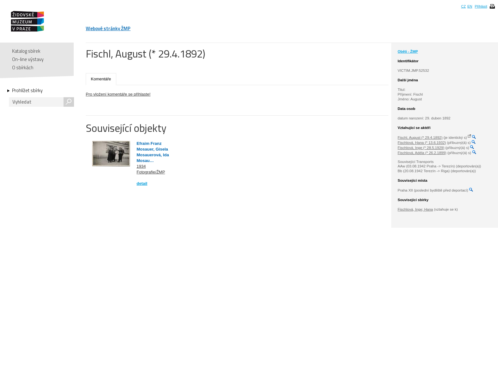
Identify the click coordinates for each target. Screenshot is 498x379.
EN (469, 6)
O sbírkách (22, 67)
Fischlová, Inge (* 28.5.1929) (421, 148)
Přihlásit (481, 6)
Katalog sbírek (26, 51)
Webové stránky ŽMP (108, 28)
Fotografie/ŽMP (151, 172)
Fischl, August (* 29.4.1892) (420, 137)
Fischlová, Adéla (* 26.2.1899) (422, 153)
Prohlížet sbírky (27, 90)
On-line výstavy (28, 59)
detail (142, 183)
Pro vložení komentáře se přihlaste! (118, 94)
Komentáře (101, 79)
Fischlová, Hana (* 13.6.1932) (422, 143)
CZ (463, 6)
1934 (141, 166)
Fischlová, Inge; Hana (415, 209)
